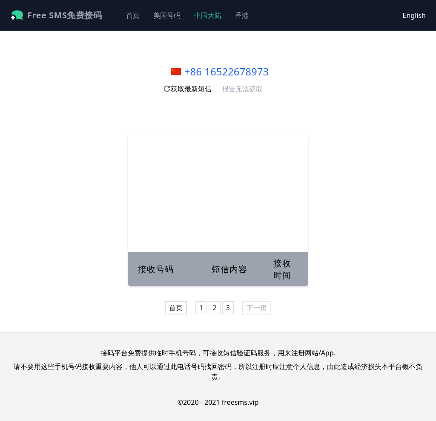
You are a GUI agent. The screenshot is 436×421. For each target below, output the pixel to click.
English (414, 15)
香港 (242, 15)
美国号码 (167, 15)
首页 (133, 15)
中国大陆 (207, 15)
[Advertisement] (218, 192)
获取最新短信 (187, 88)
